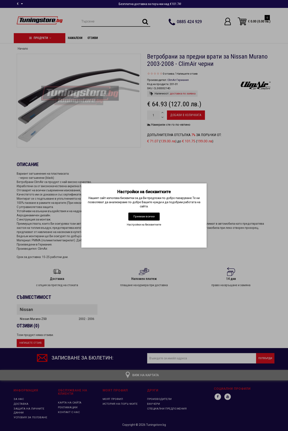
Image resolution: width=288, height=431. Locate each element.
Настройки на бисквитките (144, 224)
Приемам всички (144, 216)
